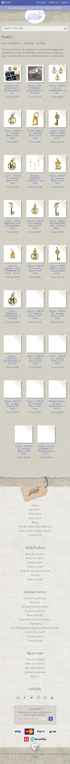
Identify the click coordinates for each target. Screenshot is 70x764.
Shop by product (35, 553)
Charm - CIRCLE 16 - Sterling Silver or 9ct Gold (12, 179)
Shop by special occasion (35, 570)
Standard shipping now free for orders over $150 (35, 8)
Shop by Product (11, 43)
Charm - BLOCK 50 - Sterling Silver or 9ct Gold (12, 405)
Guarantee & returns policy (35, 619)
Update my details (35, 672)
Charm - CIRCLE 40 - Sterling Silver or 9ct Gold (35, 360)
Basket (65, 2)
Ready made (35, 562)
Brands (35, 575)
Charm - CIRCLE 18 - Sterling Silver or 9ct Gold (35, 224)
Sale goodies (35, 579)
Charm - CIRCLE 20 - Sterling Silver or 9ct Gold (35, 315)
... (12, 89)
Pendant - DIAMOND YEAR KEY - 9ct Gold (35, 179)
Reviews (35, 602)
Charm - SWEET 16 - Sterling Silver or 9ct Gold (57, 179)
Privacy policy (35, 636)
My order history (35, 667)
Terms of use (35, 640)
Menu (6, 2)
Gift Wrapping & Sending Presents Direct (35, 627)
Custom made (35, 566)
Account (42, 2)
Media (35, 522)
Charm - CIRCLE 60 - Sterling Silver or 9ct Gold (23, 450)
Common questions (35, 598)
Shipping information (35, 606)
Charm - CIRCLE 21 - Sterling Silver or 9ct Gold (35, 269)
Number (41, 43)
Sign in (35, 676)
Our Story (35, 509)
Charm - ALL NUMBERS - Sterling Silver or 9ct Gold (35, 89)
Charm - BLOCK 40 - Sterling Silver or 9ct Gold (57, 360)
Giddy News (35, 518)
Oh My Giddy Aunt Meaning (35, 526)
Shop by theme (35, 558)
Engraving (35, 623)
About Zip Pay (35, 615)
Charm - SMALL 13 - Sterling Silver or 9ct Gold (35, 134)
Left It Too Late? (35, 632)
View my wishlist (35, 663)
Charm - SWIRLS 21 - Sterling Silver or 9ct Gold (12, 315)
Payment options (35, 610)
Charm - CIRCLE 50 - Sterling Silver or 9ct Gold (35, 405)
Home (35, 505)
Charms (28, 43)
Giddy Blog (35, 513)
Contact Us (35, 535)
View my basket (35, 659)
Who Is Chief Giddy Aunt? (35, 530)
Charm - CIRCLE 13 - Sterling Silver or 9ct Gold (12, 134)
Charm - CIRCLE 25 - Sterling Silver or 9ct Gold (57, 315)
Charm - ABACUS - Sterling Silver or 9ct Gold (12, 360)
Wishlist (54, 2)
